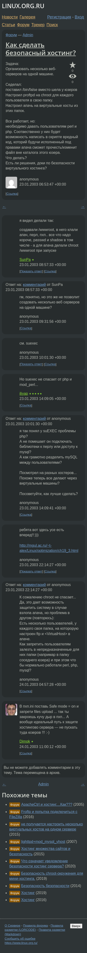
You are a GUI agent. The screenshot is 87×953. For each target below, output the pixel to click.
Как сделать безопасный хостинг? (41, 48)
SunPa (25, 260)
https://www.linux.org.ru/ (21, 943)
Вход (79, 17)
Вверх (76, 926)
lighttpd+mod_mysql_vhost (43, 842)
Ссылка (11, 193)
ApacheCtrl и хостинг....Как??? (46, 804)
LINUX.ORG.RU (23, 6)
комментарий (34, 285)
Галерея (27, 17)
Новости (10, 17)
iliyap (23, 394)
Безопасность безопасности (45, 886)
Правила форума (35, 925)
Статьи (8, 24)
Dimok (24, 741)
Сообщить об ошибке (20, 938)
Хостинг (28, 893)
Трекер (38, 24)
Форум (23, 24)
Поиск (52, 24)
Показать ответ (31, 271)
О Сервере (12, 925)
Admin (28, 35)
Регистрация (59, 17)
